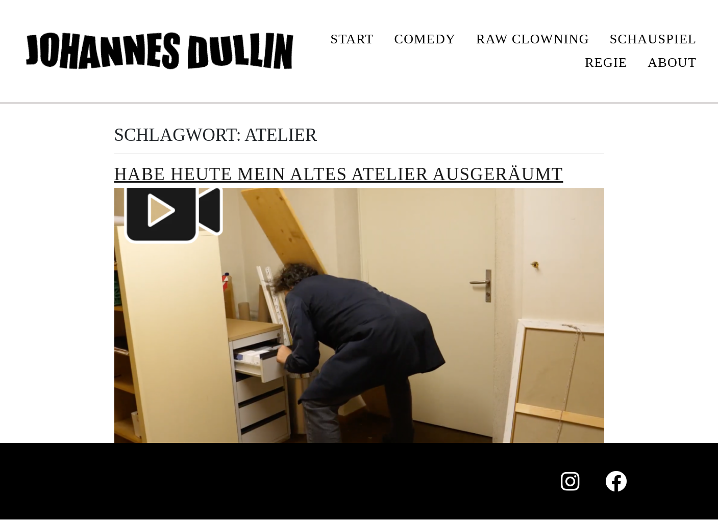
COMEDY (425, 39)
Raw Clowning (532, 39)
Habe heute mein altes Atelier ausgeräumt (338, 174)
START (352, 39)
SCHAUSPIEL (653, 39)
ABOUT (672, 62)
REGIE (606, 62)
